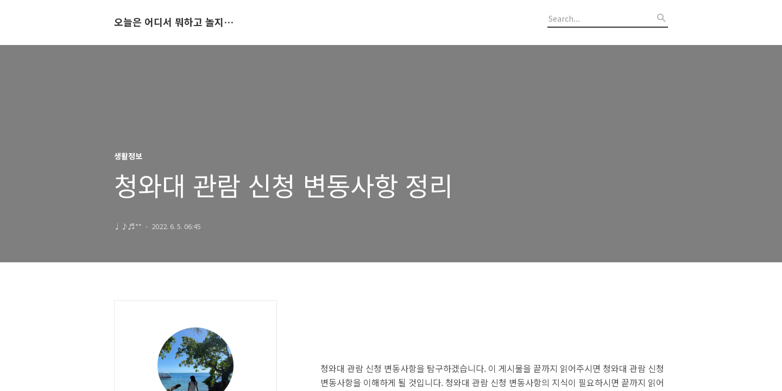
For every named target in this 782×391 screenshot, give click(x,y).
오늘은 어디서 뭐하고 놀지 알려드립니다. (174, 22)
